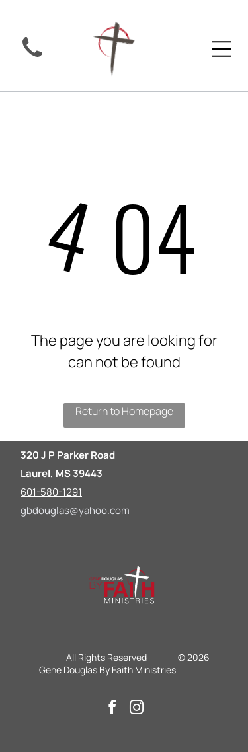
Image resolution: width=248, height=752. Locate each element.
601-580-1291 (51, 492)
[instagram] (136, 709)
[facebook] (111, 709)
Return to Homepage (124, 411)
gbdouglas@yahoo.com (75, 510)
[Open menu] (221, 49)
